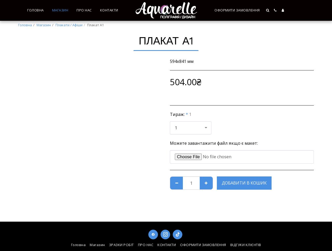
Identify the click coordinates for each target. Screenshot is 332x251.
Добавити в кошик (244, 183)
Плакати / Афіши (69, 25)
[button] (268, 10)
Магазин (44, 25)
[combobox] (190, 127)
